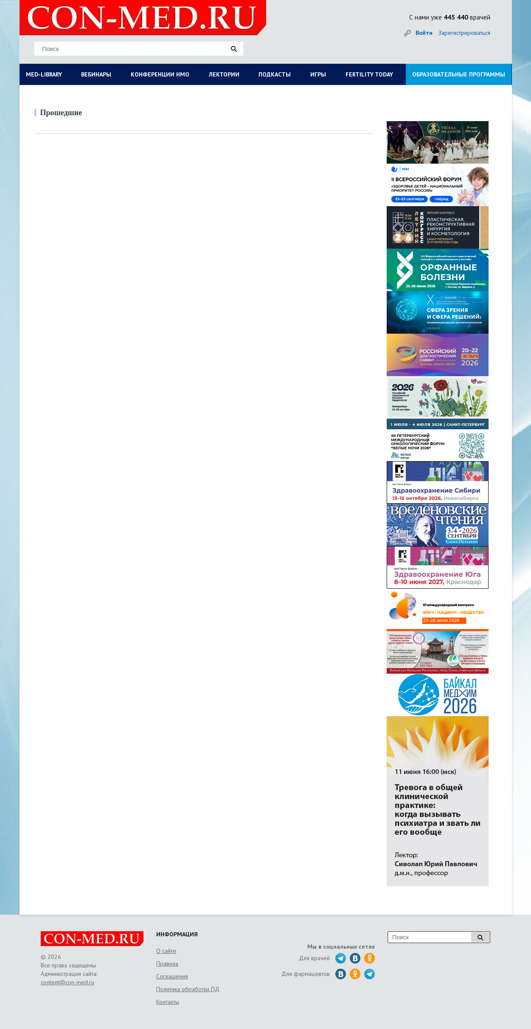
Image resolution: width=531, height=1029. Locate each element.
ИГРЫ (318, 74)
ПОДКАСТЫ (274, 74)
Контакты (167, 1002)
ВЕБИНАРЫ (96, 74)
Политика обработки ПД (187, 989)
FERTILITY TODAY (369, 74)
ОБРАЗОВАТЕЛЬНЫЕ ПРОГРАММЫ (458, 74)
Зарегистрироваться (464, 33)
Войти (424, 33)
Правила (167, 963)
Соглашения (172, 976)
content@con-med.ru (67, 982)
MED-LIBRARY (44, 74)
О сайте (166, 951)
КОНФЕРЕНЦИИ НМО (160, 74)
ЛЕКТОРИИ (224, 74)
